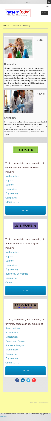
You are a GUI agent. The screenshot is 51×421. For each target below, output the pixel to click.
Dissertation (11, 337)
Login (47, 6)
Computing (11, 197)
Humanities (11, 189)
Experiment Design (15, 341)
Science (16, 26)
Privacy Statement (43, 402)
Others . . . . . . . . (14, 202)
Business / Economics (16, 273)
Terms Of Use (34, 402)
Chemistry (26, 26)
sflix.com (3, 416)
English (9, 180)
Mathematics (11, 176)
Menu (44, 13)
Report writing (12, 328)
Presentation (11, 332)
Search (49, 2)
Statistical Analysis (14, 345)
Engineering (11, 193)
